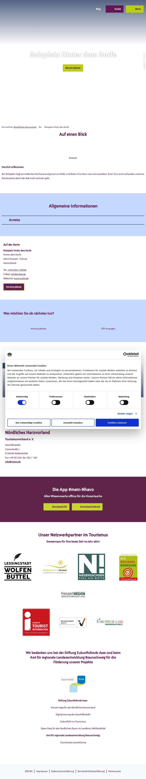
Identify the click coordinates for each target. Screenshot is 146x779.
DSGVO (28, 771)
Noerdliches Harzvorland (25, 127)
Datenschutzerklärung (62, 771)
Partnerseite (114, 771)
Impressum (42, 771)
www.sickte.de (21, 278)
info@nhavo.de (13, 462)
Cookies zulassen (117, 422)
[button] (68, 9)
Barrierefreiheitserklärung (91, 771)
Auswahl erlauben (73, 422)
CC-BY (141, 383)
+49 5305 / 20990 (17, 270)
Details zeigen (125, 413)
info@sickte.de (18, 274)
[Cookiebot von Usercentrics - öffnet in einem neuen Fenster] (125, 354)
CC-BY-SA (144, 66)
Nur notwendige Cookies (29, 422)
